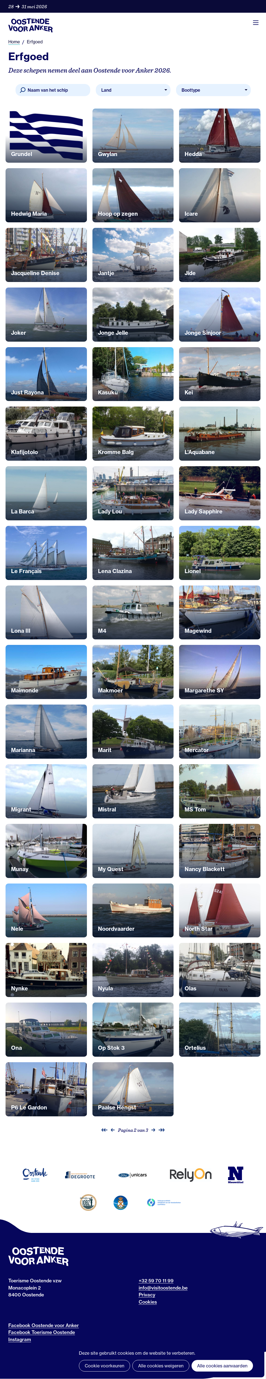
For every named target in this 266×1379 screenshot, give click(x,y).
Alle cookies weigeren (161, 1366)
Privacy (147, 1295)
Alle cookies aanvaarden (222, 1366)
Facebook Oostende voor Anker (43, 1325)
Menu (256, 22)
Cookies (148, 1302)
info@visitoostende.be (163, 1288)
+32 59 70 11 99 (156, 1280)
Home (14, 41)
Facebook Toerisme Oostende (41, 1332)
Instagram (19, 1339)
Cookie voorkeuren (104, 1366)
